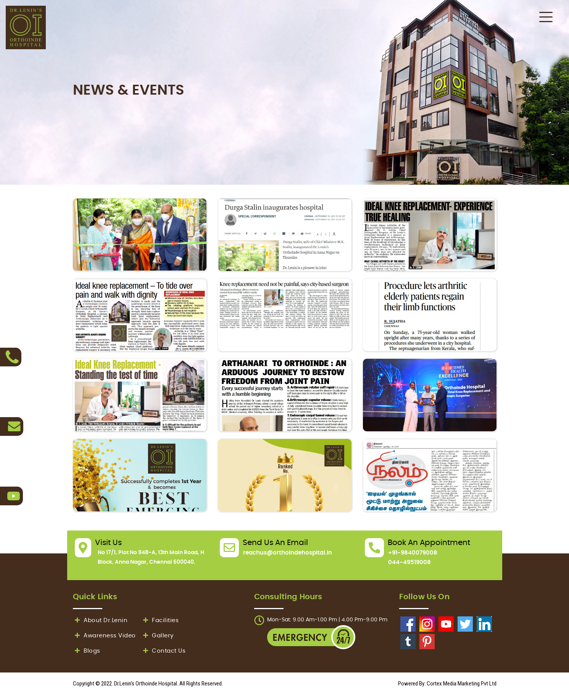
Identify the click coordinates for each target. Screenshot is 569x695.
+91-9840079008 (412, 553)
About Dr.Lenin (100, 620)
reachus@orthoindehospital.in (287, 553)
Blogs (86, 651)
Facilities (160, 620)
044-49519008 (409, 562)
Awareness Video (104, 636)
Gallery (157, 636)
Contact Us (163, 651)
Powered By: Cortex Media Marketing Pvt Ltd (447, 683)
